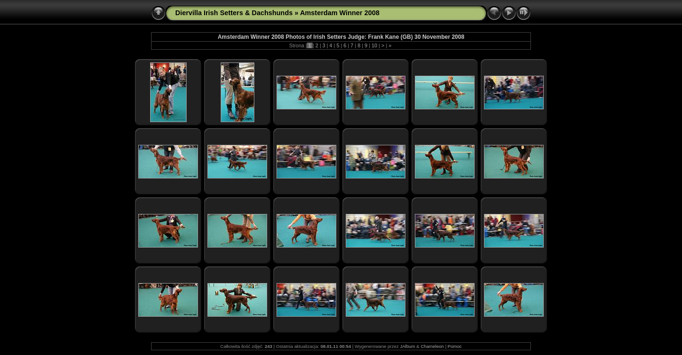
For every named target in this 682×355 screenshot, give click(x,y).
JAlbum (407, 346)
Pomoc (455, 346)
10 (374, 45)
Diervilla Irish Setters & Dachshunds (234, 13)
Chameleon (432, 346)
